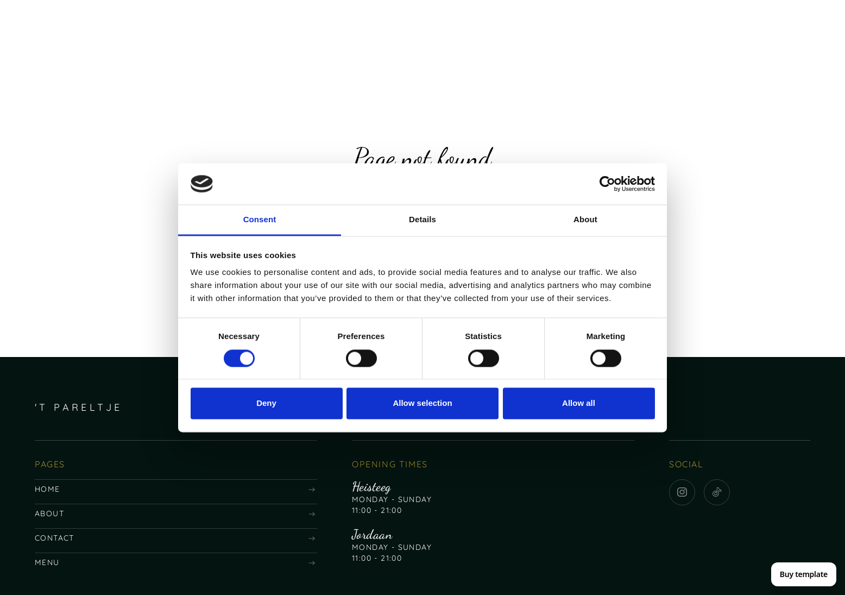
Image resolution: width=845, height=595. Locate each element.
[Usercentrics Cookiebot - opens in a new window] (607, 184)
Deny (266, 403)
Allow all (578, 403)
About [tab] (585, 219)
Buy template (804, 574)
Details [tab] (422, 219)
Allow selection (422, 403)
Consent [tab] (259, 219)
